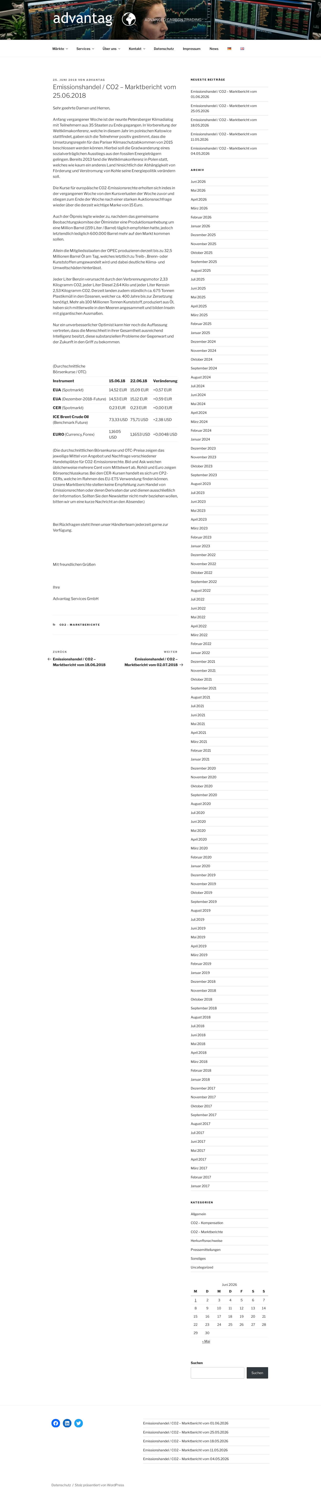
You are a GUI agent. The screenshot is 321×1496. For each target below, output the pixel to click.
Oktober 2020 (202, 786)
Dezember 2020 (203, 768)
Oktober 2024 (201, 359)
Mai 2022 (198, 617)
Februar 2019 (201, 964)
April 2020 (199, 839)
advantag (95, 80)
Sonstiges (198, 1258)
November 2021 (203, 670)
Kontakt (137, 49)
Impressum (192, 49)
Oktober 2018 (201, 999)
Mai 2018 (198, 1044)
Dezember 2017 (203, 1088)
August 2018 (201, 1017)
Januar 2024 (200, 439)
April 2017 (198, 1159)
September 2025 (204, 262)
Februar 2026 (201, 217)
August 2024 (201, 377)
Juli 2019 (197, 919)
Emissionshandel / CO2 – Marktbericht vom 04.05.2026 (186, 1459)
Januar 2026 (200, 226)
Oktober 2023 (201, 466)
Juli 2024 (198, 386)
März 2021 (199, 742)
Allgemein (198, 1214)
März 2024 (199, 422)
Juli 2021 (197, 706)
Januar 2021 (200, 759)
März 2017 (199, 1168)
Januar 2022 (200, 653)
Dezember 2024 (203, 341)
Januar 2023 (200, 546)
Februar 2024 (201, 430)
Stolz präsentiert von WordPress (99, 1485)
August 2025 (201, 270)
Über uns (112, 49)
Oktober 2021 (201, 679)
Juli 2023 (198, 493)
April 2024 (199, 413)
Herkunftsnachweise (206, 1241)
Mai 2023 (198, 510)
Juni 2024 (198, 395)
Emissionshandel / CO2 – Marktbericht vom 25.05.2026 (185, 1432)
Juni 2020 (198, 821)
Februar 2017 (201, 1177)
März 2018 (199, 1062)
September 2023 (204, 475)
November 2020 (203, 777)
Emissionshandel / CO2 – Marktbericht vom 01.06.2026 (185, 1423)
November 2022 (203, 564)
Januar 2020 (200, 866)
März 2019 (199, 955)
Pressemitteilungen (206, 1250)
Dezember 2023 (203, 448)
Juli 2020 (198, 813)
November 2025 (203, 244)
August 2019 (201, 910)
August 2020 (201, 804)
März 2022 (199, 635)
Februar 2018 (201, 1070)
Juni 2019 (198, 928)
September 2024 (204, 368)
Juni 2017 (198, 1141)
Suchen (197, 1363)
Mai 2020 (198, 830)
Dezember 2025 (203, 235)
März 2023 (199, 528)
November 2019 (203, 884)
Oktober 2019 (201, 893)
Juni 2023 (198, 501)
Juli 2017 (197, 1133)
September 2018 (204, 1008)
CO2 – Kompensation (207, 1223)
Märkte (60, 49)
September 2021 (203, 688)
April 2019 (198, 946)
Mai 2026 (198, 190)
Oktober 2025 (201, 253)
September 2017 (203, 1115)
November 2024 (203, 351)
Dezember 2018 (203, 981)
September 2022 (204, 582)
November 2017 (203, 1097)
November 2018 (203, 990)
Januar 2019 (200, 973)
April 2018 (198, 1053)
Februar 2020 (201, 857)
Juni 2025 (198, 288)
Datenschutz (164, 49)
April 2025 (199, 306)
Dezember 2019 (203, 875)
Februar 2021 (201, 750)
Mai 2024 (198, 404)
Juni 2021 (198, 715)
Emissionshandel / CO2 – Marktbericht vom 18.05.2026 (185, 1441)
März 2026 (199, 208)
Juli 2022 (197, 599)
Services (85, 49)
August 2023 (201, 484)
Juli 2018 (197, 1026)
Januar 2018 (200, 1079)
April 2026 (199, 199)
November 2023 (203, 457)
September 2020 (204, 795)
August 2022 (201, 590)
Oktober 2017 (201, 1106)
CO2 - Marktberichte (80, 624)
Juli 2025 (198, 279)
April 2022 (198, 626)
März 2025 (199, 315)
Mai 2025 (198, 297)
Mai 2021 (198, 724)
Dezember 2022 (203, 555)
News (214, 49)
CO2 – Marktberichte (207, 1232)
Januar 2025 (200, 333)
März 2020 (199, 848)
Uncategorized (202, 1267)
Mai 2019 (198, 937)
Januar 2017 (200, 1186)
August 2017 (200, 1124)
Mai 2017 (198, 1150)
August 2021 (200, 697)
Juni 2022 (198, 608)
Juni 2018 (198, 1035)
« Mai (206, 1341)
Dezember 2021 (203, 661)
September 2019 (204, 902)
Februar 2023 (201, 537)
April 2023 (199, 519)
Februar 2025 (201, 324)
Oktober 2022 (201, 573)
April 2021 (198, 733)
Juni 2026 (198, 181)
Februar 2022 (201, 644)
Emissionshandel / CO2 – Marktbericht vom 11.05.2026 (185, 1450)
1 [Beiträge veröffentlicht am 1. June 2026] (195, 1300)
